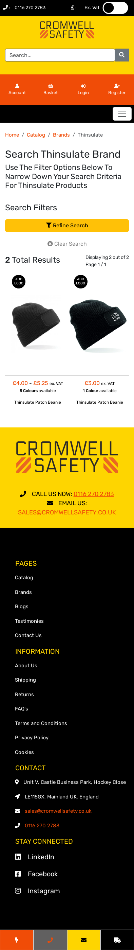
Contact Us (28, 635)
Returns (24, 694)
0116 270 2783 (30, 8)
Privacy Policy (32, 738)
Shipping (25, 680)
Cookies (24, 752)
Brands (61, 135)
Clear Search (67, 244)
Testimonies (29, 621)
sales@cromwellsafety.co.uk (58, 811)
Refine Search (67, 225)
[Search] (60, 55)
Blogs (21, 606)
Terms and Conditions (41, 723)
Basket (50, 89)
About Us (26, 666)
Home (12, 135)
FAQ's (21, 709)
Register (117, 89)
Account (17, 89)
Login (83, 89)
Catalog (36, 135)
